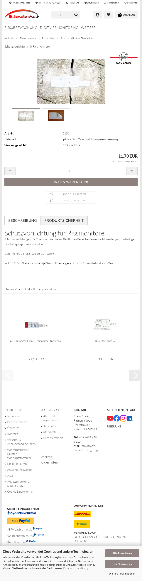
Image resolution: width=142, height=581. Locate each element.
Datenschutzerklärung (75, 568)
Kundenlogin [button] (111, 2)
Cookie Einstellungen (20, 491)
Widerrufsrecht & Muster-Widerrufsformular (19, 454)
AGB (10, 475)
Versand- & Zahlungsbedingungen (21, 442)
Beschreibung (22, 220)
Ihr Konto (49, 426)
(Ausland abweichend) (108, 139)
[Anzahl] (71, 171)
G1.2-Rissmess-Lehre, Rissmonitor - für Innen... (36, 340)
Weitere (88, 28)
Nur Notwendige (122, 564)
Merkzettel (131, 2)
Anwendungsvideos (19, 2)
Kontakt (12, 434)
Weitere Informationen (122, 573)
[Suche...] (76, 15)
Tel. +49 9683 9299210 (48, 2)
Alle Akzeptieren (122, 553)
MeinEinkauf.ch (17, 464)
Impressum (14, 416)
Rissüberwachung (20, 28)
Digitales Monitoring (59, 28)
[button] (92, 3)
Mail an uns (72, 2)
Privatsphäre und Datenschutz (18, 483)
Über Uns (13, 428)
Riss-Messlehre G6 (105, 340)
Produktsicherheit (64, 220)
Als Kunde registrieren (50, 418)
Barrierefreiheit (17, 422)
